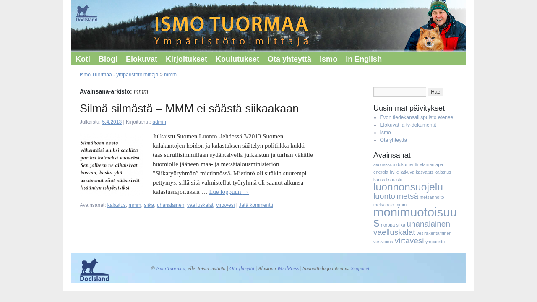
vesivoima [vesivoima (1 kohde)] (383, 241)
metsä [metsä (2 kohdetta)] (407, 196)
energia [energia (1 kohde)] (380, 171)
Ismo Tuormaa (170, 268)
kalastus (116, 205)
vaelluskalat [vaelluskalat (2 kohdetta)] (394, 232)
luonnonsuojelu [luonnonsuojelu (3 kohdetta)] (408, 187)
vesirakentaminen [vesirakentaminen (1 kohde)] (434, 233)
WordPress (288, 268)
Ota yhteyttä (289, 59)
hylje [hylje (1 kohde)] (394, 171)
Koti (83, 59)
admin (159, 122)
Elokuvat (141, 59)
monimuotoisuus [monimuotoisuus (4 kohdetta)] (415, 217)
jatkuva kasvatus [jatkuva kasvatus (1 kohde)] (416, 171)
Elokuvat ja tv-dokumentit (408, 125)
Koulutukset (237, 59)
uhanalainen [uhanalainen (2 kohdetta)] (428, 223)
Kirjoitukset (186, 59)
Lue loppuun (229, 191)
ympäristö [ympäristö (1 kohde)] (435, 241)
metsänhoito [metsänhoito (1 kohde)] (432, 197)
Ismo (328, 59)
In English (364, 59)
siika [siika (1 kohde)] (400, 224)
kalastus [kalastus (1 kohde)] (443, 171)
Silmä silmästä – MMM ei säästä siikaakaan (189, 108)
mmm (170, 75)
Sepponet (360, 268)
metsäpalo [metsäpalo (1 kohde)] (383, 204)
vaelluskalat (200, 205)
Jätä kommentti (256, 205)
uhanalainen (170, 205)
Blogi (108, 59)
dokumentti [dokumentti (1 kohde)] (407, 164)
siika (149, 205)
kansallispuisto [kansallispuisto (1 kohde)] (387, 179)
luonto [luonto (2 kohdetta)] (384, 196)
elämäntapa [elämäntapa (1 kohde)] (431, 164)
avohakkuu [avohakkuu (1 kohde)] (384, 164)
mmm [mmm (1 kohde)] (401, 204)
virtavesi (225, 205)
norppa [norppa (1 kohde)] (388, 224)
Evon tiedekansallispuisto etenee (417, 117)
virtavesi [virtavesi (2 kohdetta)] (409, 240)
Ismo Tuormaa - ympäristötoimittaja (119, 75)
